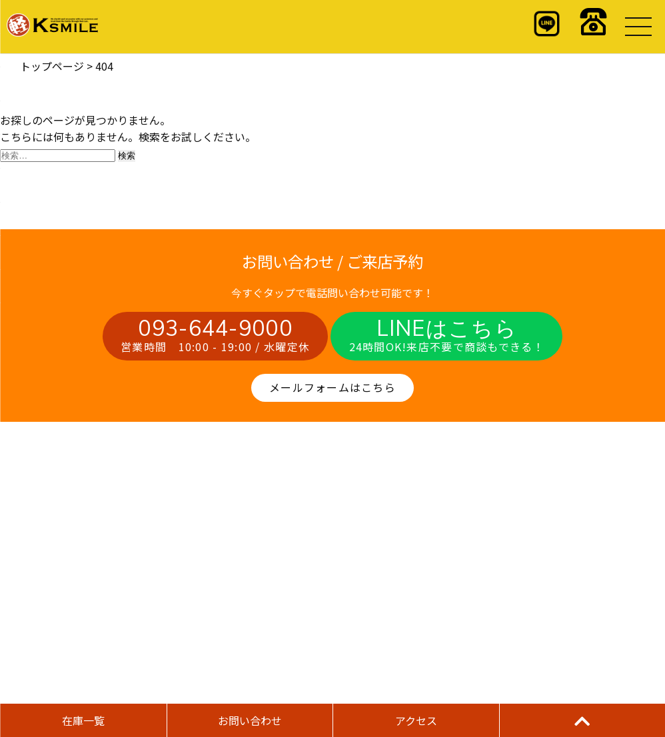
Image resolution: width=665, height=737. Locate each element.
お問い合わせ (250, 720)
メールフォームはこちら (332, 387)
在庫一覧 (83, 720)
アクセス (416, 720)
